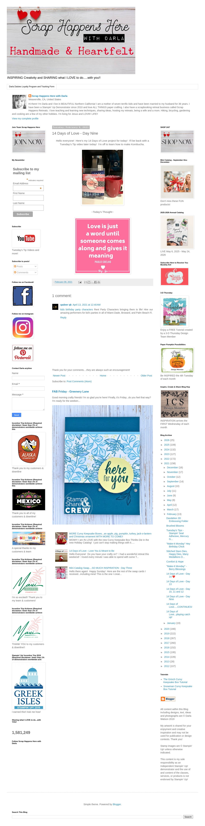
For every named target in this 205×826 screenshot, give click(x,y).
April (169, 505)
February (172, 514)
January (171, 623)
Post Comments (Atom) (79, 381)
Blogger (117, 804)
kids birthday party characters (76, 309)
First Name (19, 193)
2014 (167, 657)
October (171, 477)
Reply (63, 317)
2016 (167, 647)
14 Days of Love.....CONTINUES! (179, 605)
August (171, 486)
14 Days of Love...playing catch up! (178, 614)
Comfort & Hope (174, 561)
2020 (167, 629)
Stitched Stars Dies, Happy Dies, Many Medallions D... (177, 554)
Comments (21, 272)
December (173, 467)
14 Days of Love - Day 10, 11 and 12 (178, 590)
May (169, 500)
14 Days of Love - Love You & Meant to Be (91, 550)
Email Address (27, 183)
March (170, 509)
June (170, 495)
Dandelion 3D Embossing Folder (177, 519)
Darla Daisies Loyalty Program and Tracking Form (31, 86)
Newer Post (59, 375)
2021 (167, 463)
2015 (167, 652)
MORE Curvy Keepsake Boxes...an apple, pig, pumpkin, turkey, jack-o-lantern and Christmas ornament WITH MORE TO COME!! (110, 535)
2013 (167, 661)
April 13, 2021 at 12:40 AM (86, 304)
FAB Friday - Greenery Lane (70, 391)
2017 (167, 643)
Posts (18, 266)
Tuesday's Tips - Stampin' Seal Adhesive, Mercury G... (177, 534)
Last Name (19, 203)
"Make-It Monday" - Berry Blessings (176, 567)
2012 (167, 666)
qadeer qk (66, 304)
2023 (167, 454)
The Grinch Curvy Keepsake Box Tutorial (175, 681)
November (173, 472)
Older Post (146, 375)
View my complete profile (25, 118)
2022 (167, 458)
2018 (167, 638)
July (169, 491)
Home (103, 375)
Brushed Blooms (175, 525)
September (173, 481)
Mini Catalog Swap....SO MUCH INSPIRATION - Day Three (100, 568)
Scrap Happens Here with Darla (49, 96)
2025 (167, 444)
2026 (167, 440)
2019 (167, 633)
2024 (167, 449)
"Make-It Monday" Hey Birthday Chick (178, 545)
